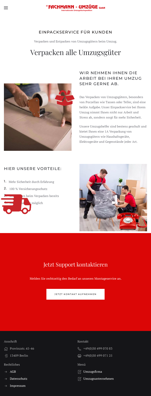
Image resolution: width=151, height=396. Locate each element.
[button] (6, 8)
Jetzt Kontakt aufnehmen (75, 294)
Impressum (18, 385)
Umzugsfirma (92, 371)
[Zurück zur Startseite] (75, 8)
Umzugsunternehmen (98, 378)
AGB (13, 371)
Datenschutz (18, 378)
